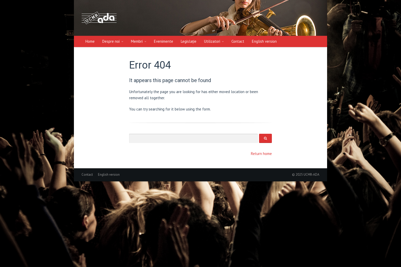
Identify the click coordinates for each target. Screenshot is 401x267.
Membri (137, 41)
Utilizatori (212, 41)
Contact (237, 41)
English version (264, 41)
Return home (261, 153)
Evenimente (163, 41)
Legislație (188, 41)
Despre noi (111, 41)
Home (90, 41)
